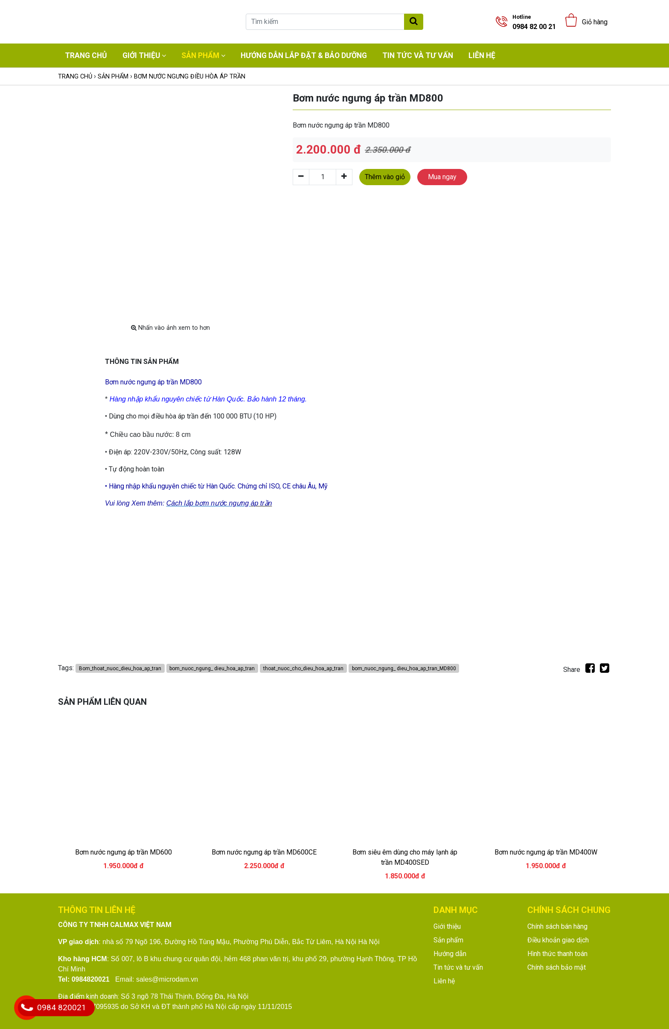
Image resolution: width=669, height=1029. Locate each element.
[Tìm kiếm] (325, 22)
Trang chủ (86, 55)
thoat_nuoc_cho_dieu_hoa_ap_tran (303, 668)
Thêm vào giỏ (385, 177)
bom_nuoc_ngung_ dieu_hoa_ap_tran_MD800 (404, 668)
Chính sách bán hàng (557, 926)
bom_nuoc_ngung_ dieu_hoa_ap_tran (212, 668)
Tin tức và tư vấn (417, 55)
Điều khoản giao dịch (558, 940)
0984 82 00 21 (534, 22)
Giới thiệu (141, 55)
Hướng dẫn (449, 954)
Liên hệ (481, 55)
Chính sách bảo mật (556, 967)
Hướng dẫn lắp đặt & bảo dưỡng (304, 55)
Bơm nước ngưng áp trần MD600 (123, 852)
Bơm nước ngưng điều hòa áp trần (189, 76)
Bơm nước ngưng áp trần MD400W (545, 852)
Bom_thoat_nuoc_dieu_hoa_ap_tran (120, 668)
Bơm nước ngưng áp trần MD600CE (264, 852)
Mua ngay (442, 177)
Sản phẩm (200, 55)
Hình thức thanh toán (557, 954)
